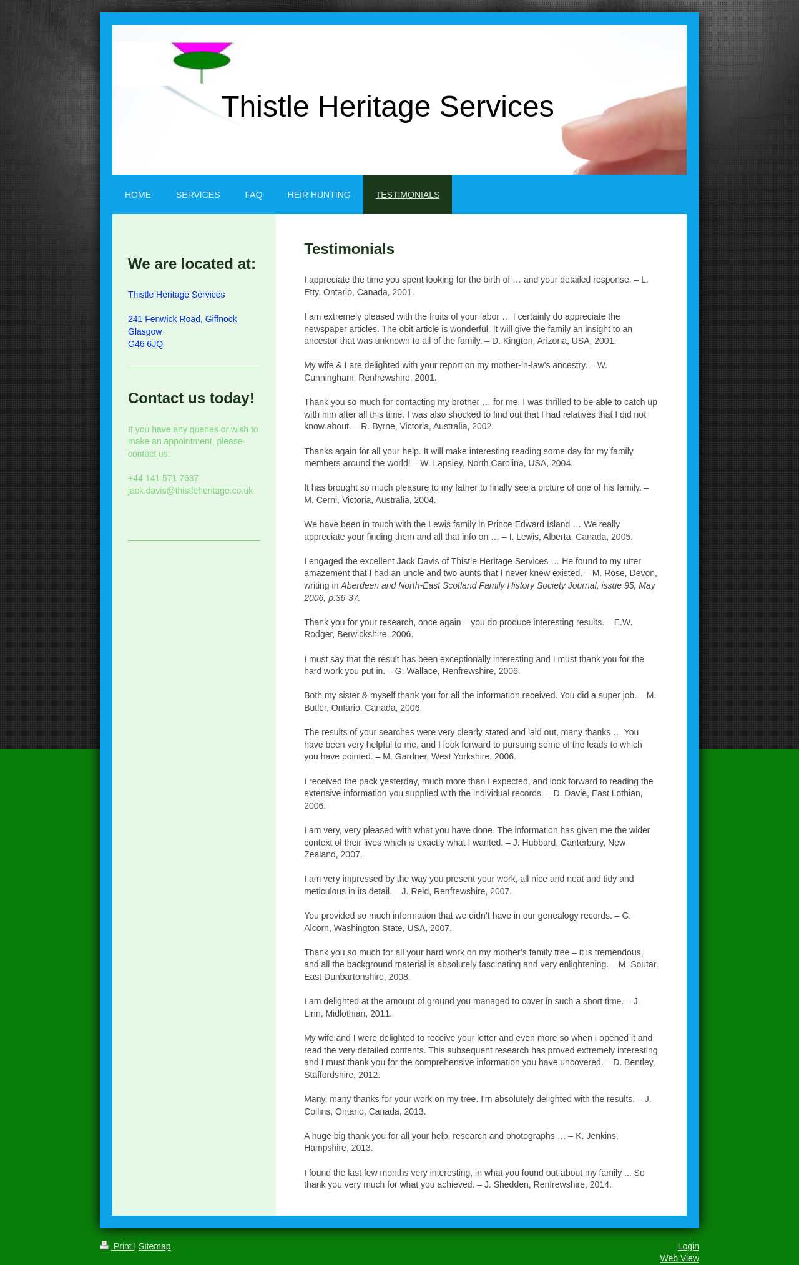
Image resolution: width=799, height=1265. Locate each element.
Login (688, 1246)
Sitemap (154, 1246)
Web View (679, 1258)
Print (117, 1246)
